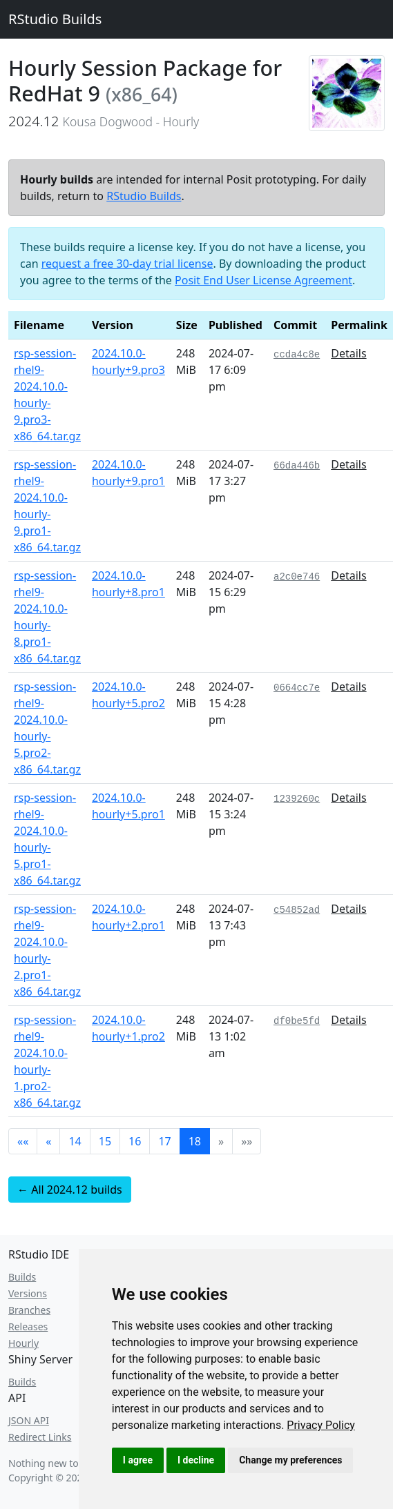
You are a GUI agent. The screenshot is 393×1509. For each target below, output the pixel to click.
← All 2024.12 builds (69, 1189)
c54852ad (297, 910)
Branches (29, 1309)
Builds (22, 1276)
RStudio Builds (55, 19)
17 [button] (164, 1141)
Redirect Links (39, 1436)
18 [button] (195, 1141)
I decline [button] (196, 1460)
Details (348, 353)
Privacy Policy (321, 1425)
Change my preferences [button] (290, 1460)
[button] (22, 1141)
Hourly (23, 1343)
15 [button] (105, 1141)
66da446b (297, 465)
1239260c (297, 799)
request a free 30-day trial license (127, 263)
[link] (321, 1425)
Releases (28, 1326)
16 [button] (134, 1141)
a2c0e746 (297, 576)
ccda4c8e (297, 354)
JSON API (28, 1420)
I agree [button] (138, 1460)
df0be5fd (297, 1021)
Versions (27, 1293)
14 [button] (74, 1141)
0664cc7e (297, 687)
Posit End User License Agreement (263, 280)
